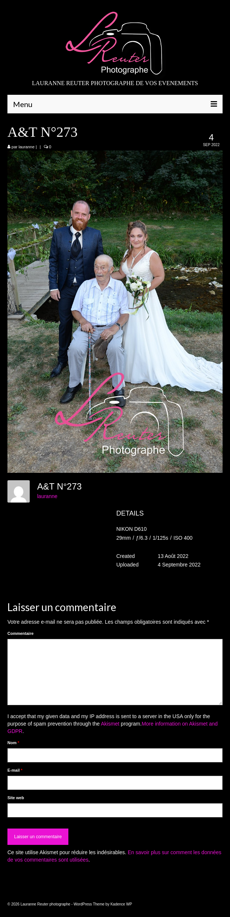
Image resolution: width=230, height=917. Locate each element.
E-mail (14, 770)
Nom (13, 742)
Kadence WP (121, 904)
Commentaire (20, 633)
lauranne (27, 147)
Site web (15, 797)
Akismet (110, 724)
